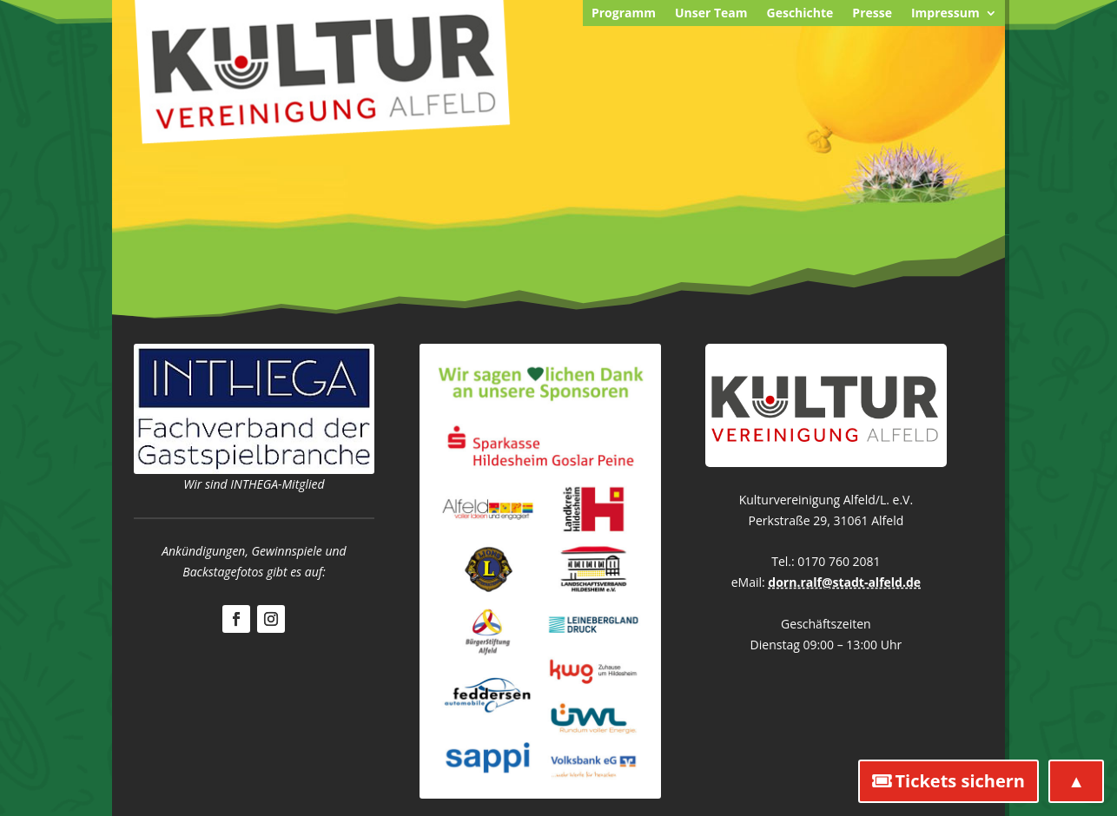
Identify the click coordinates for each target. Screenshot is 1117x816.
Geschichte (800, 14)
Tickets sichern (960, 781)
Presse (872, 14)
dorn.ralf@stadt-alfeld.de (844, 582)
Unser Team (711, 14)
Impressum (945, 14)
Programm (624, 14)
